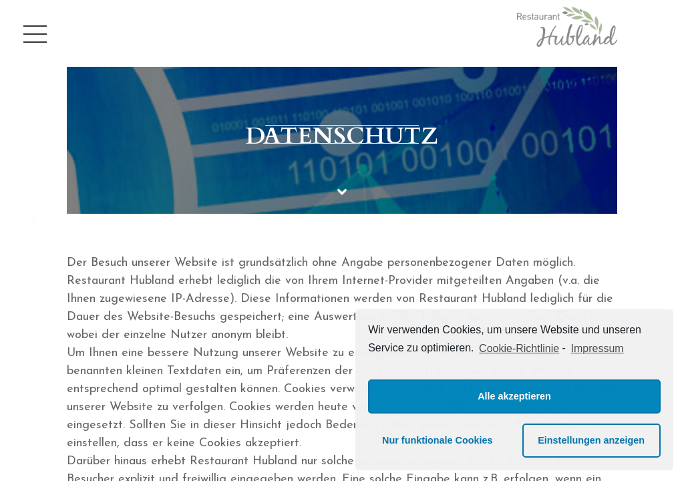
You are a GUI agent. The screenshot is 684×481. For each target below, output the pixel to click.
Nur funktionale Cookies (437, 440)
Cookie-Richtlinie (519, 348)
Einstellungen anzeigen (591, 440)
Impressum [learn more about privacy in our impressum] (597, 348)
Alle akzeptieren (514, 396)
